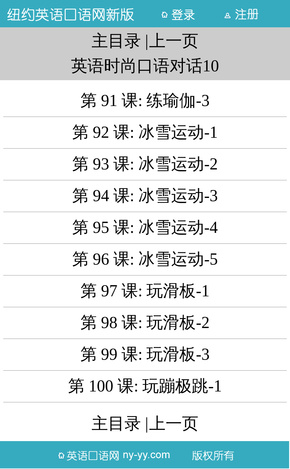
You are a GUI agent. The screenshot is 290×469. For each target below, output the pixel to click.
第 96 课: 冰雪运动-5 (145, 259)
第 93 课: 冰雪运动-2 (145, 164)
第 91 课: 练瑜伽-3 (145, 100)
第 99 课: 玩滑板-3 (145, 354)
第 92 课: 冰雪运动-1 (145, 132)
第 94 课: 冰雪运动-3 (145, 195)
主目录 (116, 41)
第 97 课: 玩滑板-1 (145, 291)
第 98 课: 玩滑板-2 (145, 322)
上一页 (173, 41)
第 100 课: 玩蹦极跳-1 (145, 386)
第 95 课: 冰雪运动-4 (145, 227)
